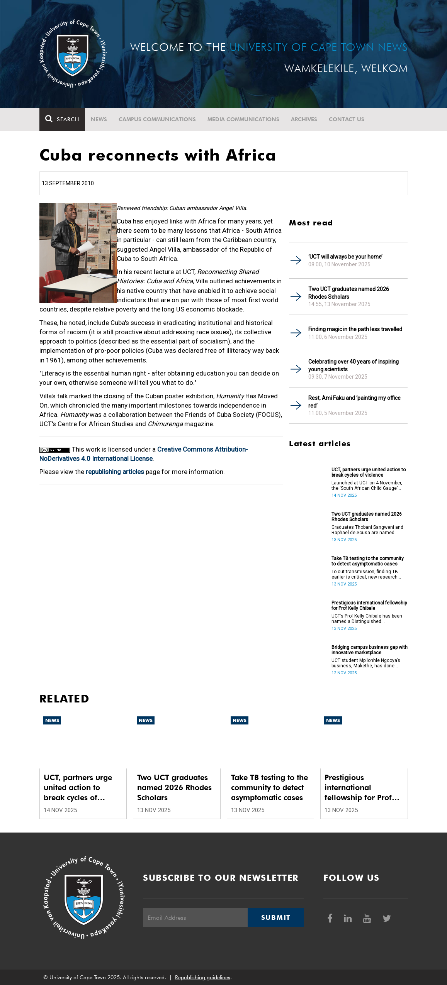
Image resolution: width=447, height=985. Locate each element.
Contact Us (346, 119)
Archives (304, 119)
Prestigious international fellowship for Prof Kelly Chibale (369, 605)
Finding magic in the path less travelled (355, 329)
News (99, 119)
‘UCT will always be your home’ (345, 257)
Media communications (243, 119)
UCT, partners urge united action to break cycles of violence (368, 472)
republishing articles (115, 472)
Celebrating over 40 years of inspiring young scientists (353, 365)
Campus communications (157, 119)
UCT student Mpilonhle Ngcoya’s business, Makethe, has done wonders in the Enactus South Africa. (365, 663)
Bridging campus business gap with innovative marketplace (369, 650)
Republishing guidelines (202, 977)
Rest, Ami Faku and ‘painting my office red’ (354, 402)
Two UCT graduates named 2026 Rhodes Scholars (348, 293)
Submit (276, 917)
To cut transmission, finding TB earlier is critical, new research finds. (364, 574)
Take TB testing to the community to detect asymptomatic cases (367, 561)
